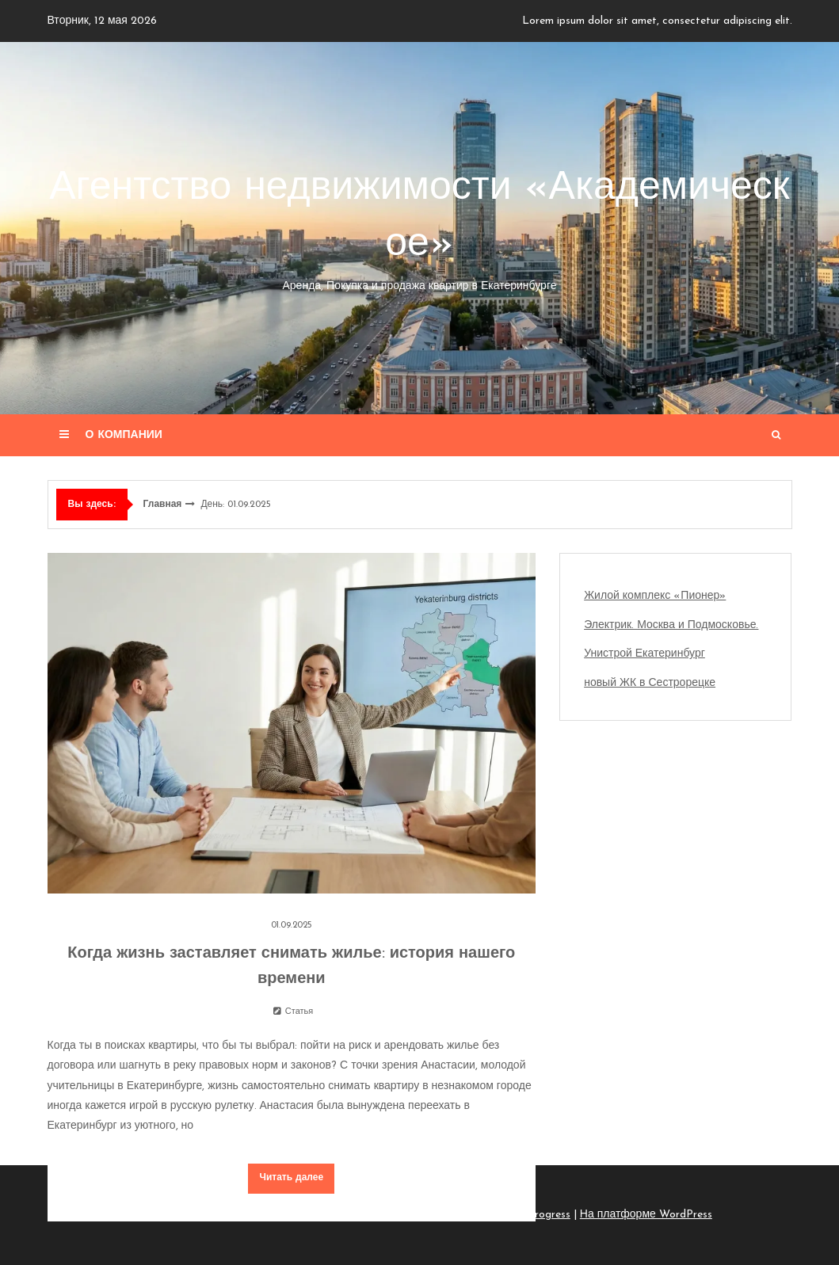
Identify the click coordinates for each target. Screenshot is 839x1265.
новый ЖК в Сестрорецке (649, 683)
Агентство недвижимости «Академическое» (420, 232)
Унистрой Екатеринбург (644, 654)
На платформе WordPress (646, 1215)
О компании (124, 435)
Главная (162, 504)
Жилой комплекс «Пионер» (655, 596)
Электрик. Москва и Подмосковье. (671, 625)
